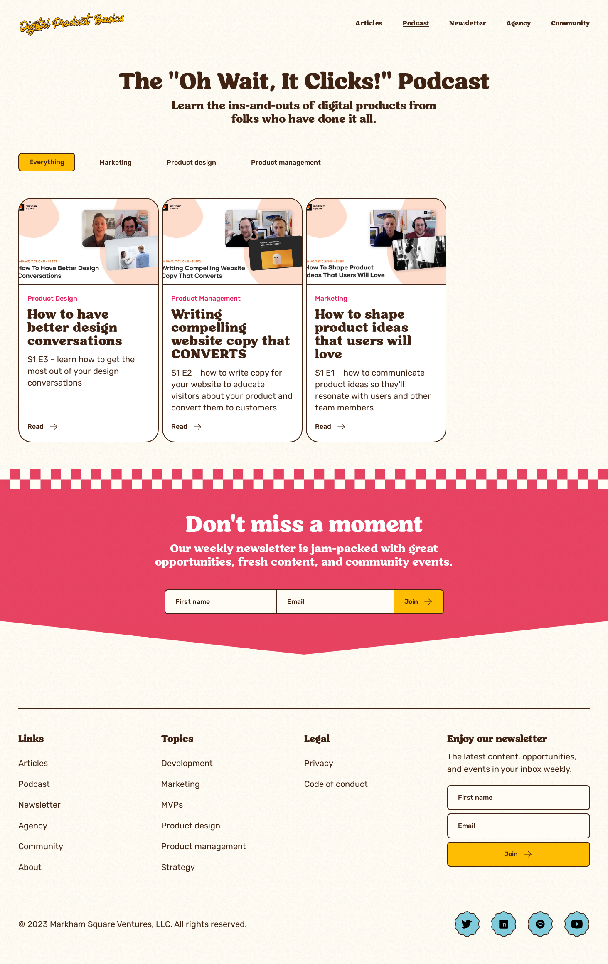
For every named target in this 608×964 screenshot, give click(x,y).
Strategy (178, 867)
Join (418, 602)
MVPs (172, 805)
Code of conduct (336, 784)
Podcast (416, 23)
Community (570, 23)
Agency (518, 23)
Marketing (115, 162)
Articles (368, 23)
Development (187, 763)
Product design (191, 162)
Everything (46, 162)
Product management (286, 162)
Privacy (318, 763)
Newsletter (467, 23)
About (30, 867)
